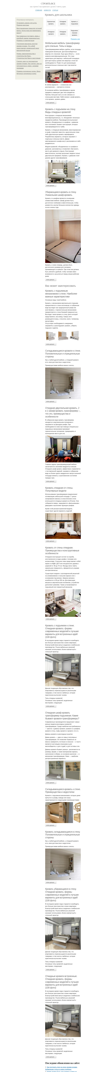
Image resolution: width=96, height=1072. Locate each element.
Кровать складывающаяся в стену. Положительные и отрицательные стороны (62, 834)
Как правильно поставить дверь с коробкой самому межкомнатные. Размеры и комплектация (28, 38)
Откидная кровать (63, 33)
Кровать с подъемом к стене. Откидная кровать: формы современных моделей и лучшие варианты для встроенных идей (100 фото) (62, 631)
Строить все (48, 3)
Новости (47, 10)
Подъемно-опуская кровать (74, 33)
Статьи (55, 10)
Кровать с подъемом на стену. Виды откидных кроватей (60, 110)
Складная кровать (63, 23)
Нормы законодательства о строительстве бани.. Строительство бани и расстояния (28, 56)
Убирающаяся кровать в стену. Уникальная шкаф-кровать (60, 193)
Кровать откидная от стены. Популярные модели (59, 489)
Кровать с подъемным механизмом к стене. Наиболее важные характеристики (61, 293)
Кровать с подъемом (74, 23)
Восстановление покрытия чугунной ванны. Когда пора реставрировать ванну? (29, 31)
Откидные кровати (51, 33)
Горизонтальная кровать (51, 23)
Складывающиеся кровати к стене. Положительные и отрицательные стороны (63, 353)
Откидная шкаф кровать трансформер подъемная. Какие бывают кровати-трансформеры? (62, 715)
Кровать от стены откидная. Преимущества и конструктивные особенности (62, 550)
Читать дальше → (50, 102)
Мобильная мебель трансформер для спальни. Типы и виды (62, 44)
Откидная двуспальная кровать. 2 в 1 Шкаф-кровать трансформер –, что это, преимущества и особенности (62, 412)
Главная (38, 10)
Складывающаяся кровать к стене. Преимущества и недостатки (62, 790)
